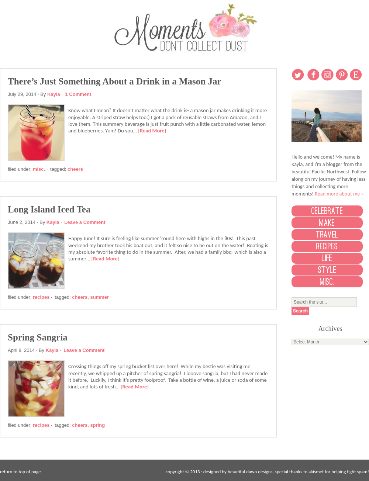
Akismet (316, 471)
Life (327, 258)
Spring (97, 425)
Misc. (39, 169)
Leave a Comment (84, 222)
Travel (327, 234)
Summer (99, 297)
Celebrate (327, 211)
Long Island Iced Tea (49, 209)
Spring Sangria (38, 337)
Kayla (53, 94)
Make (327, 222)
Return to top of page (20, 471)
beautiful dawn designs (250, 471)
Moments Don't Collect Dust (184, 26)
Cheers (75, 169)
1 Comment (78, 94)
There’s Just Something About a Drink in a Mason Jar (114, 81)
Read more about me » (339, 193)
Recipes (41, 297)
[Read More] (152, 130)
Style (327, 270)
